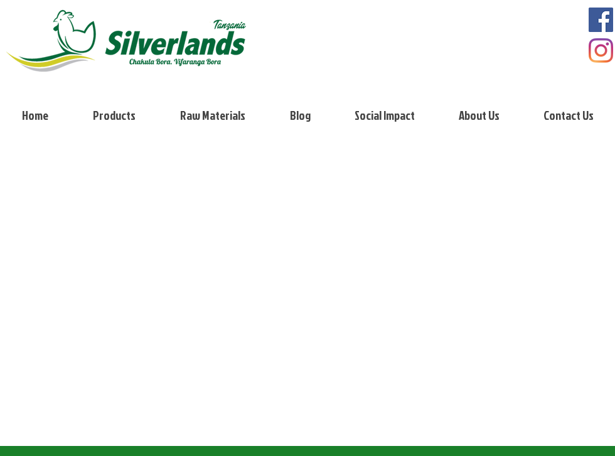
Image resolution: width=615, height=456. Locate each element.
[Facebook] (601, 20)
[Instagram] (601, 50)
